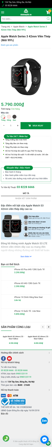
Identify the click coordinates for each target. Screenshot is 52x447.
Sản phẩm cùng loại (16, 327)
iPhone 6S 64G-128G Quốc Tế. (27, 283)
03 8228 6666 (11, 5)
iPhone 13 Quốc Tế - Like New (27, 311)
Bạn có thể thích (10, 264)
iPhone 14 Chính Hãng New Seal (28, 297)
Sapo (31, 444)
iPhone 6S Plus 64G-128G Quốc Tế (29, 269)
